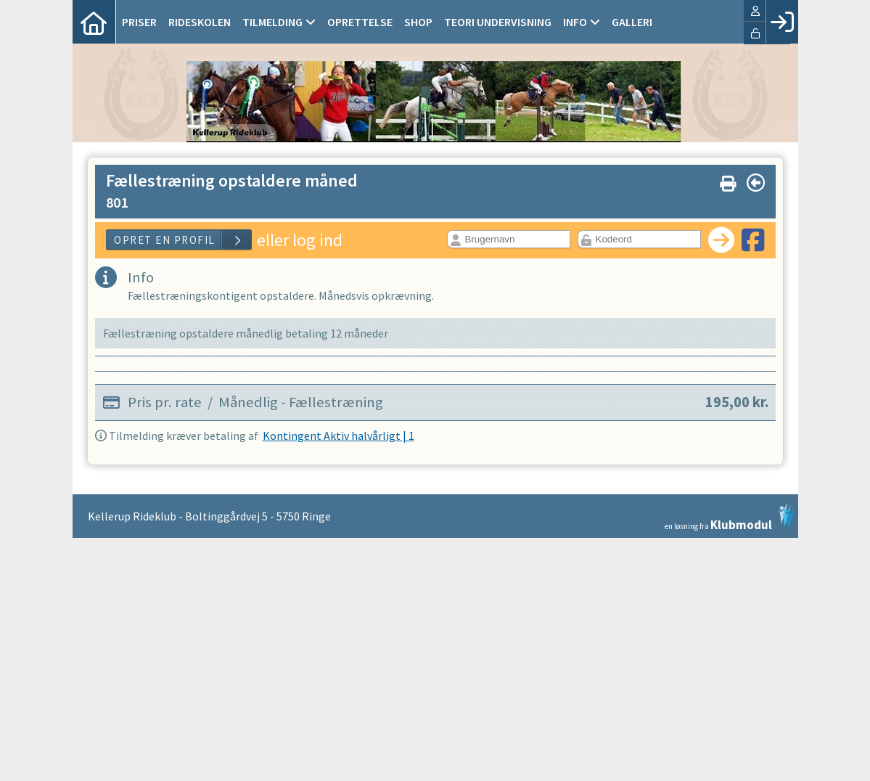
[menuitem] (94, 22)
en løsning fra (730, 517)
